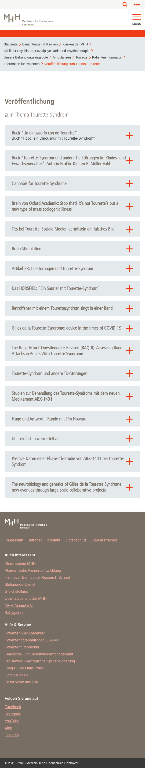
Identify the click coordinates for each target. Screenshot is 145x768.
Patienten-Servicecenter (25, 633)
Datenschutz (76, 540)
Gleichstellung (16, 591)
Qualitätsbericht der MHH (26, 598)
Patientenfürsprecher (22, 647)
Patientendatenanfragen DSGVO (32, 640)
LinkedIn (12, 735)
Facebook (13, 707)
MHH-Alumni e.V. (19, 606)
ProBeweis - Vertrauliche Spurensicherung (40, 661)
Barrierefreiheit (104, 540)
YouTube (12, 721)
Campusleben (16, 675)
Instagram (13, 714)
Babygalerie (15, 613)
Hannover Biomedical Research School (37, 577)
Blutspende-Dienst (20, 584)
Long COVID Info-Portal (24, 668)
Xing (8, 728)
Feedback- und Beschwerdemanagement (39, 654)
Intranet (35, 540)
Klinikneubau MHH (20, 563)
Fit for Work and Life (21, 682)
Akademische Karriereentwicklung (33, 570)
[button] (136, 17)
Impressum (14, 540)
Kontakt (53, 540)
